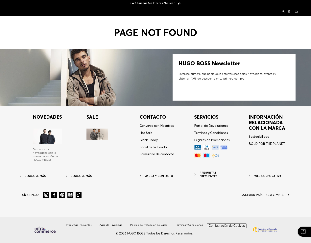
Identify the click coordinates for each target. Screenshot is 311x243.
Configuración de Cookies (226, 225)
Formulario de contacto (157, 154)
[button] (283, 11)
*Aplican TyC (172, 3)
